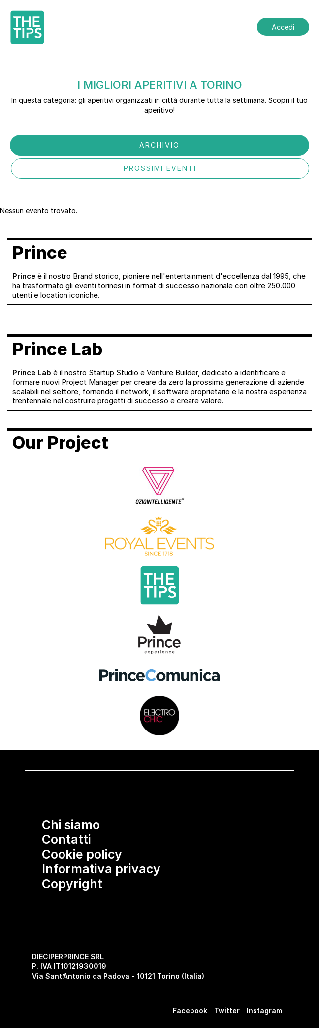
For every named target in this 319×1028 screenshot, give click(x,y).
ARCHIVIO (159, 145)
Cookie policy (82, 854)
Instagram (264, 1010)
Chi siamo (71, 824)
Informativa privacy (101, 869)
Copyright (72, 883)
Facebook (190, 1010)
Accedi (283, 27)
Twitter (227, 1010)
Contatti (66, 839)
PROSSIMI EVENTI (160, 168)
